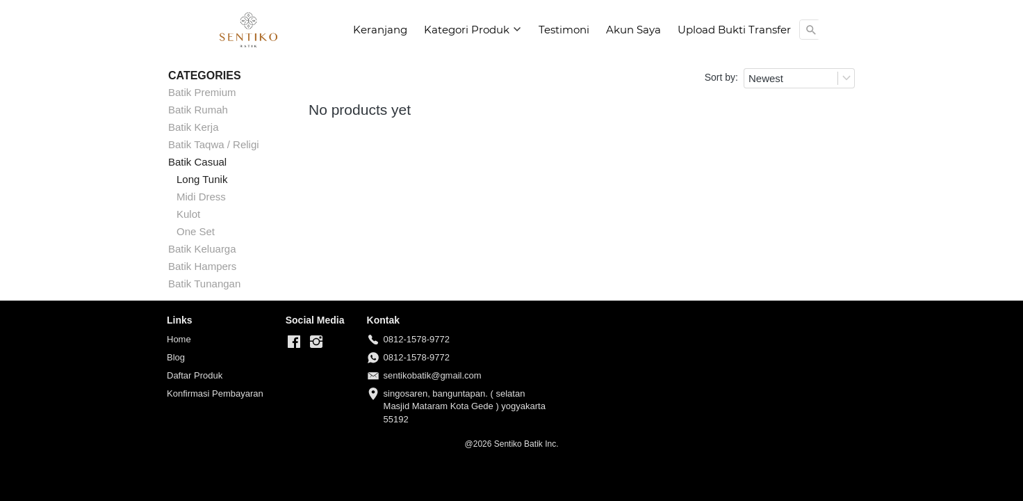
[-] (294, 342)
